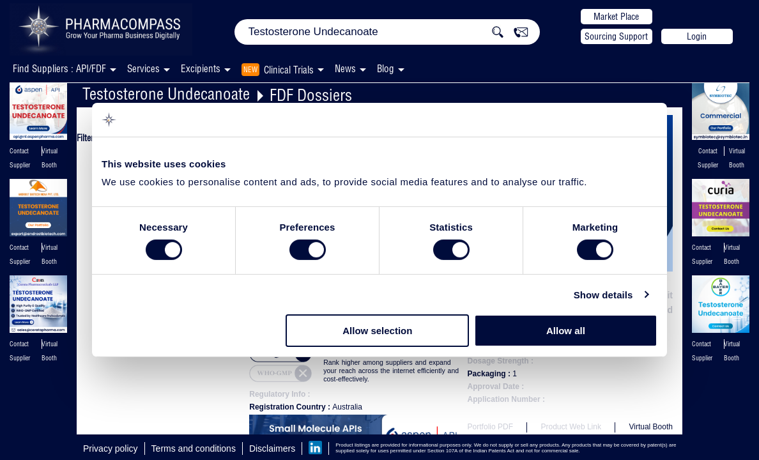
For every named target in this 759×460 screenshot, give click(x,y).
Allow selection (377, 330)
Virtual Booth (651, 426)
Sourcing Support (616, 36)
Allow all (565, 330)
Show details (603, 294)
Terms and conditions (193, 448)
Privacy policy (110, 448)
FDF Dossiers (311, 95)
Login (697, 36)
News (345, 69)
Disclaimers (272, 448)
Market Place (616, 16)
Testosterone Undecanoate (166, 93)
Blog (385, 69)
